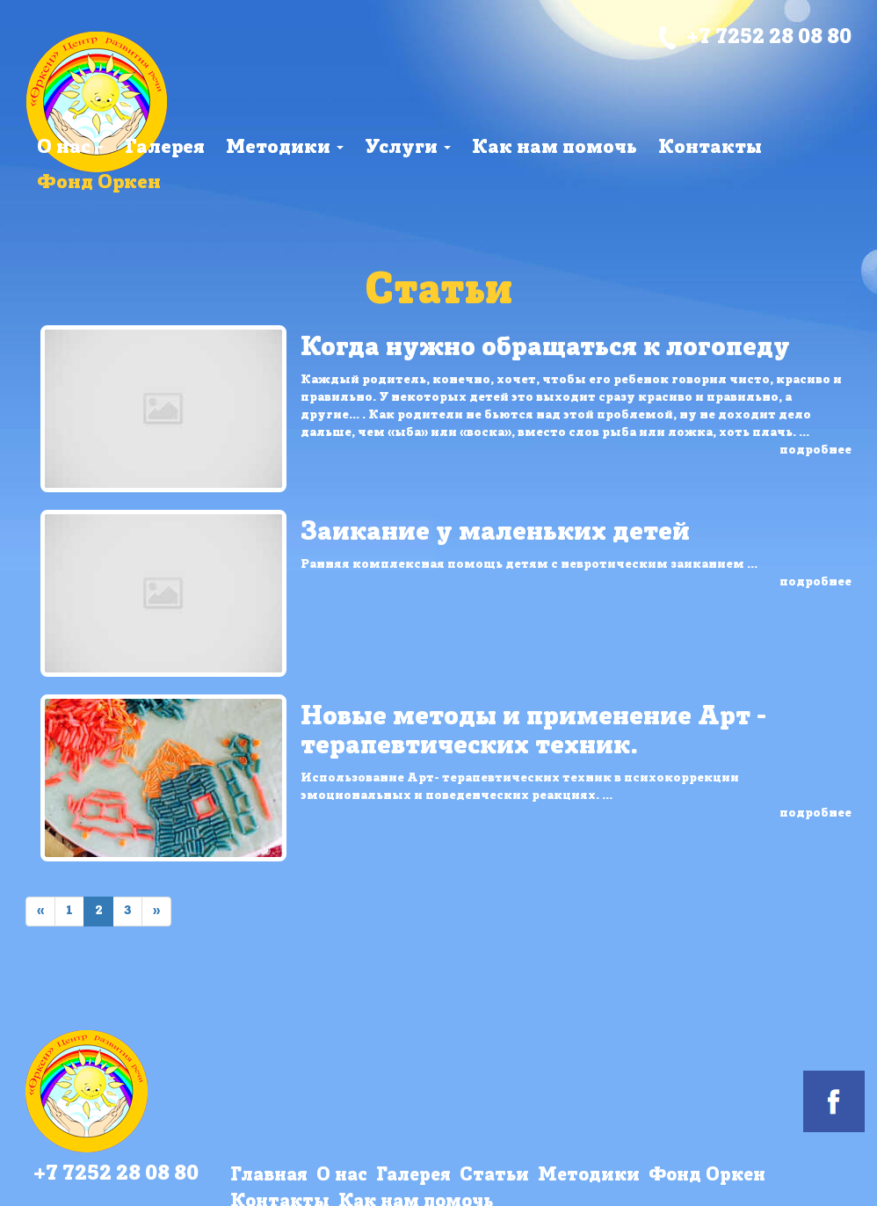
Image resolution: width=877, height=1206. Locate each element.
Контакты (710, 148)
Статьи (494, 1175)
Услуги (408, 148)
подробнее (815, 450)
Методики (285, 148)
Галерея (165, 148)
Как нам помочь (554, 148)
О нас (70, 148)
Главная (269, 1175)
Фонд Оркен (99, 183)
